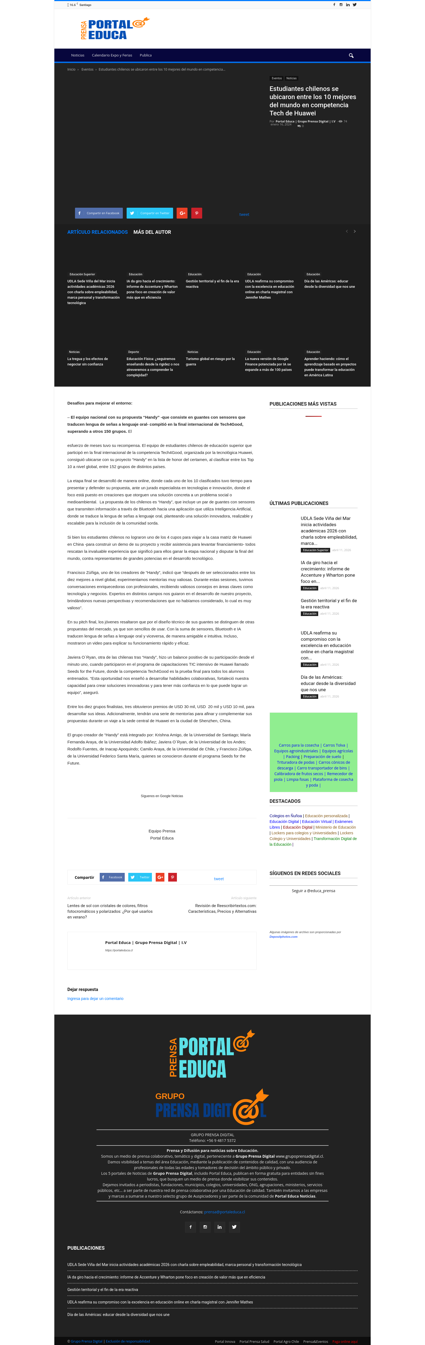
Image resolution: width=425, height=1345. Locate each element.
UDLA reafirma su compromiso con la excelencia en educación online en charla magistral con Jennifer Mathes (160, 1302)
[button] (351, 55)
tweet (244, 214)
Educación (135, 274)
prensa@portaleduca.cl (224, 1211)
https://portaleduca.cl (119, 950)
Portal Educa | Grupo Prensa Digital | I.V (306, 121)
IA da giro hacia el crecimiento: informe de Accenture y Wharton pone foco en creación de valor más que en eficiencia (166, 1277)
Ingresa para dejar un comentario (95, 998)
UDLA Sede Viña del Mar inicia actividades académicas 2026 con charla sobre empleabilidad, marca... (329, 531)
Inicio (71, 69)
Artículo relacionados (97, 232)
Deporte (133, 352)
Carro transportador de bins (322, 768)
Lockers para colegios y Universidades (304, 833)
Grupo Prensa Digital (86, 1341)
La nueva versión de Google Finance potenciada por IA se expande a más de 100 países (268, 364)
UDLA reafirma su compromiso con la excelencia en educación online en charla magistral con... (327, 645)
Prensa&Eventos (315, 1341)
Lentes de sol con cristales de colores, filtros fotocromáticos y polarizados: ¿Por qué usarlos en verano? (110, 911)
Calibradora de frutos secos (298, 773)
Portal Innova (225, 1341)
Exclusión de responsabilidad (128, 1341)
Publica (146, 55)
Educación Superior (82, 274)
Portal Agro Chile (286, 1341)
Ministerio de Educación (335, 827)
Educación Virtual (317, 821)
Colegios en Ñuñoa (286, 816)
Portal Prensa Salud (254, 1341)
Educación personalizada (326, 816)
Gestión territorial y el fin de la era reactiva (102, 1289)
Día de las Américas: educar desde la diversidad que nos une (328, 683)
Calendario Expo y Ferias (112, 55)
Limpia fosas (298, 779)
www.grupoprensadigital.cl (279, 1156)
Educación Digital (284, 821)
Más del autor (152, 232)
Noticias (77, 55)
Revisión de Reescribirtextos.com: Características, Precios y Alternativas (222, 908)
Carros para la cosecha (299, 745)
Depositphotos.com (284, 936)
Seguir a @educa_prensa (313, 890)
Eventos (276, 78)
